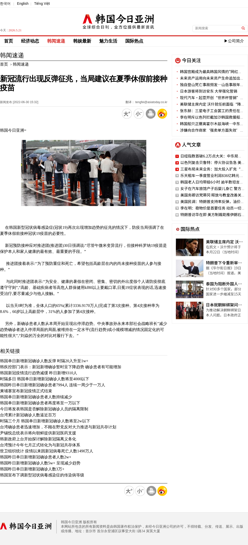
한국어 (5, 4)
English (23, 4)
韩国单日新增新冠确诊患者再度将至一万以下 (40, 403)
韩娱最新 (82, 41)
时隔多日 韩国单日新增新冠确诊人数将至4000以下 (44, 379)
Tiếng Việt (42, 4)
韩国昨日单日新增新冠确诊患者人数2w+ (35, 457)
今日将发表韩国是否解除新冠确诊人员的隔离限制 (44, 409)
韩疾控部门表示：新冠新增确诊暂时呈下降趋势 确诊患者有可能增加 (60, 367)
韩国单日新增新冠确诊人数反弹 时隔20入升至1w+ (44, 361)
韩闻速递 (56, 41)
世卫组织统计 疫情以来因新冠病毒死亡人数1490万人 (46, 451)
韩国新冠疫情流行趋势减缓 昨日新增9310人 (38, 373)
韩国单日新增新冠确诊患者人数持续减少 (36, 397)
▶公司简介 (234, 41)
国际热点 (134, 41)
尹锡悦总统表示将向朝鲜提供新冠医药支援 (38, 433)
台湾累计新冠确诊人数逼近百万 (28, 415)
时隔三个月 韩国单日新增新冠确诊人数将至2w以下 (45, 421)
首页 (8, 41)
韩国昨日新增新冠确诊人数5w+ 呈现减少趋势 (40, 463)
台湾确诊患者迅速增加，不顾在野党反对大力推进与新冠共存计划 (58, 427)
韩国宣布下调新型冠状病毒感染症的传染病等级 (42, 475)
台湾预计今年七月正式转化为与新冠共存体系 (40, 445)
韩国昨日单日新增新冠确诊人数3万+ (32, 469)
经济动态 (30, 41)
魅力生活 (108, 41)
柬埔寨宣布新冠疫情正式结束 (26, 391)
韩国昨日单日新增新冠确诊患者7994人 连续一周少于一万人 (52, 385)
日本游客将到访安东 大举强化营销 (206, 91)
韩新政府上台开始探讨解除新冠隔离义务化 (38, 439)
